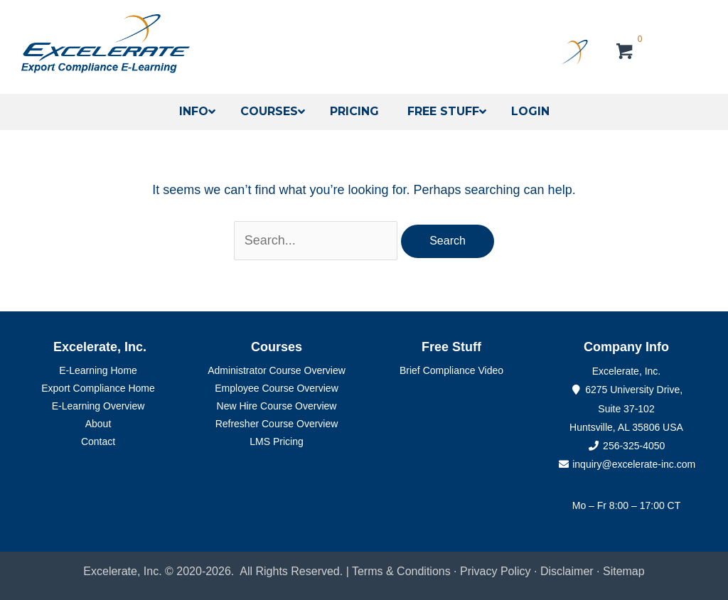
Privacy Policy (495, 571)
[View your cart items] (625, 53)
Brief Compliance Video (451, 370)
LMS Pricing (276, 441)
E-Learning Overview (98, 406)
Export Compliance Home (98, 388)
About (98, 423)
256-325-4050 (634, 445)
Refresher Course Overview (276, 423)
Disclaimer (568, 571)
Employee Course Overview (276, 388)
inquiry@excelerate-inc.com (626, 464)
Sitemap (624, 571)
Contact (98, 441)
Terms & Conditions (401, 571)
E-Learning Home (98, 370)
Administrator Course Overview (277, 370)
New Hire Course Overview (277, 406)
